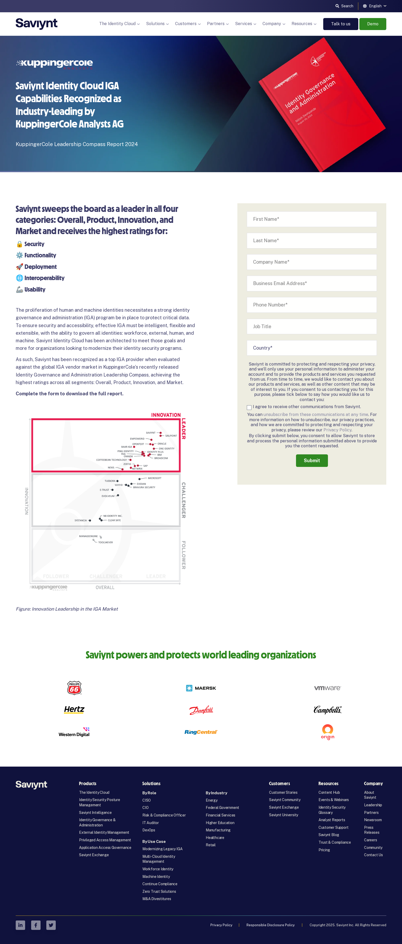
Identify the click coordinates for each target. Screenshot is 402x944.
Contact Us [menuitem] (373, 855)
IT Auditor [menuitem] (150, 823)
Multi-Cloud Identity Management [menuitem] (158, 859)
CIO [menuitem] (145, 808)
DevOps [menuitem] (148, 830)
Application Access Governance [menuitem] (105, 847)
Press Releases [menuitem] (371, 830)
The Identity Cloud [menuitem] (94, 792)
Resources (302, 23)
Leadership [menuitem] (373, 805)
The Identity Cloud (117, 23)
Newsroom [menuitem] (373, 820)
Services (243, 23)
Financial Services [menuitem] (220, 815)
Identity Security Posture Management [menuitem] (99, 802)
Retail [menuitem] (211, 845)
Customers (186, 23)
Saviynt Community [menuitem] (284, 800)
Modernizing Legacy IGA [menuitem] (162, 849)
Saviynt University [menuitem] (283, 815)
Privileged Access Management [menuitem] (105, 840)
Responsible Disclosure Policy (271, 925)
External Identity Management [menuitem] (104, 832)
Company (272, 23)
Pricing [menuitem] (324, 850)
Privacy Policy (337, 429)
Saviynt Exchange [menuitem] (94, 855)
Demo (372, 23)
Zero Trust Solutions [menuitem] (159, 891)
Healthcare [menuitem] (215, 838)
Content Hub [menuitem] (329, 792)
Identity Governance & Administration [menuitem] (97, 822)
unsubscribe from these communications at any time (316, 414)
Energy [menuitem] (211, 800)
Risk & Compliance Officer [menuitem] (164, 815)
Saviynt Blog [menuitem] (329, 835)
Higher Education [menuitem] (220, 823)
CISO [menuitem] (146, 800)
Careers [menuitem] (370, 840)
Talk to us (340, 23)
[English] (374, 6)
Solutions (155, 23)
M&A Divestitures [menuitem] (156, 899)
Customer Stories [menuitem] (283, 792)
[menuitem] (169, 793)
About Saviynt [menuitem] (370, 795)
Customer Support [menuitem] (334, 827)
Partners (216, 23)
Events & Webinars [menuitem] (334, 800)
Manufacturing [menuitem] (218, 830)
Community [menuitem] (373, 847)
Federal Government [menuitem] (222, 808)
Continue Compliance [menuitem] (159, 884)
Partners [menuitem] (371, 812)
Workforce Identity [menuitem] (157, 869)
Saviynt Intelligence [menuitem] (95, 812)
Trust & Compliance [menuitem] (335, 842)
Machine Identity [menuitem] (156, 876)
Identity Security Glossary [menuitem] (332, 810)
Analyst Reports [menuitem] (332, 820)
